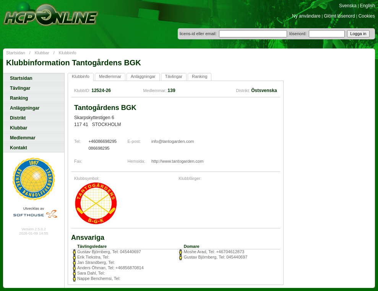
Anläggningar (24, 108)
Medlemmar (23, 138)
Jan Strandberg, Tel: (96, 262)
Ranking (19, 98)
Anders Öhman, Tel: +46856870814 (110, 267)
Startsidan (15, 52)
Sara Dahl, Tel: (91, 273)
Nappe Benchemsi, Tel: (98, 278)
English (367, 5)
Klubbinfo (67, 52)
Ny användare (306, 16)
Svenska (348, 5)
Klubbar (42, 52)
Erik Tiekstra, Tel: (93, 257)
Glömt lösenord (339, 16)
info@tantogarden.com (172, 141)
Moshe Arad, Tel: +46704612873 (214, 251)
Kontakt (18, 147)
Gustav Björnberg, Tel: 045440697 (109, 251)
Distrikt (18, 118)
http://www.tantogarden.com (177, 161)
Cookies (367, 16)
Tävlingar (20, 88)
